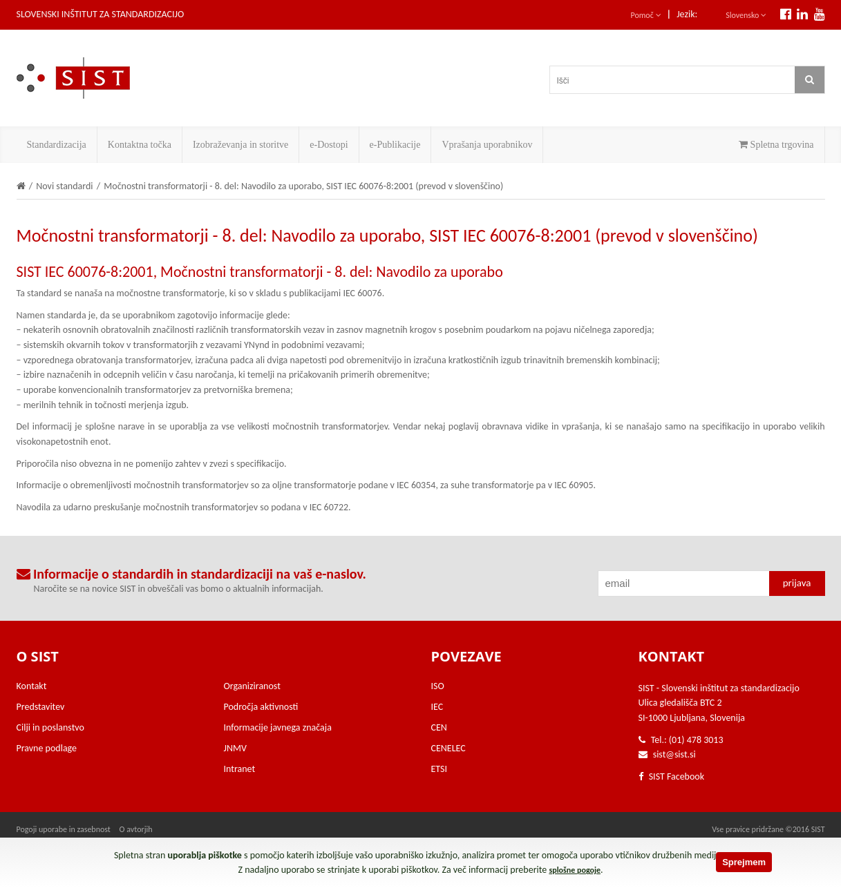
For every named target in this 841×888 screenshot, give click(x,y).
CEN (439, 727)
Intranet (240, 769)
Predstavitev (41, 707)
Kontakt (32, 686)
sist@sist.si (674, 754)
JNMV (235, 748)
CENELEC (448, 748)
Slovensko (746, 15)
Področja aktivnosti (261, 707)
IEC (437, 707)
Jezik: (687, 14)
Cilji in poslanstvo (50, 727)
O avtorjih (136, 829)
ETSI (439, 769)
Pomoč (646, 15)
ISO (437, 686)
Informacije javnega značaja (278, 727)
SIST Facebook (672, 776)
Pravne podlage (47, 748)
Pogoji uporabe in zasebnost (64, 829)
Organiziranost (252, 686)
